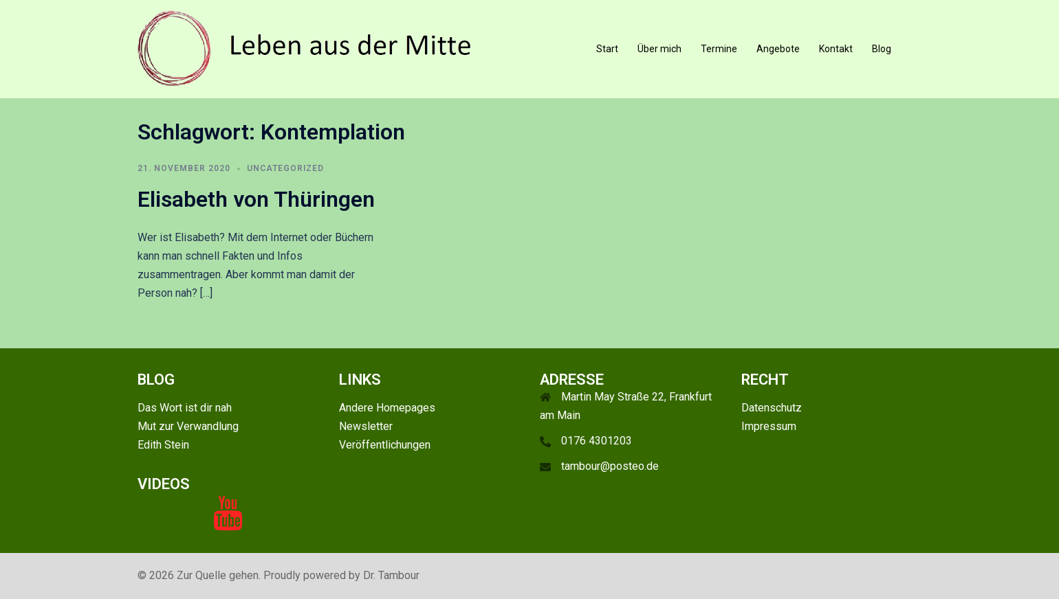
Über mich (659, 48)
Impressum (768, 426)
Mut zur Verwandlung (188, 426)
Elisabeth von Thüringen (256, 199)
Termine (719, 48)
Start (607, 48)
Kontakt (836, 48)
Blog (881, 48)
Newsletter (366, 426)
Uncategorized (285, 168)
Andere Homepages (387, 407)
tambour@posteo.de (610, 466)
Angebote (778, 48)
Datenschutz (771, 407)
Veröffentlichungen (384, 444)
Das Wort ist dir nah (185, 407)
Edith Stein (163, 444)
